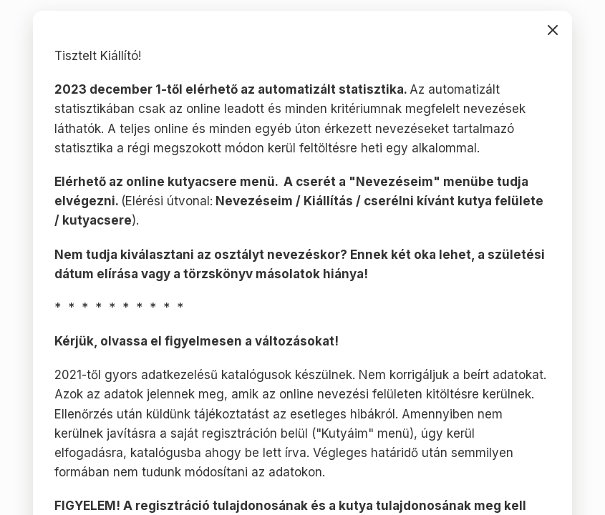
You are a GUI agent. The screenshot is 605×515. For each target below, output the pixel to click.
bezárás (552, 30)
